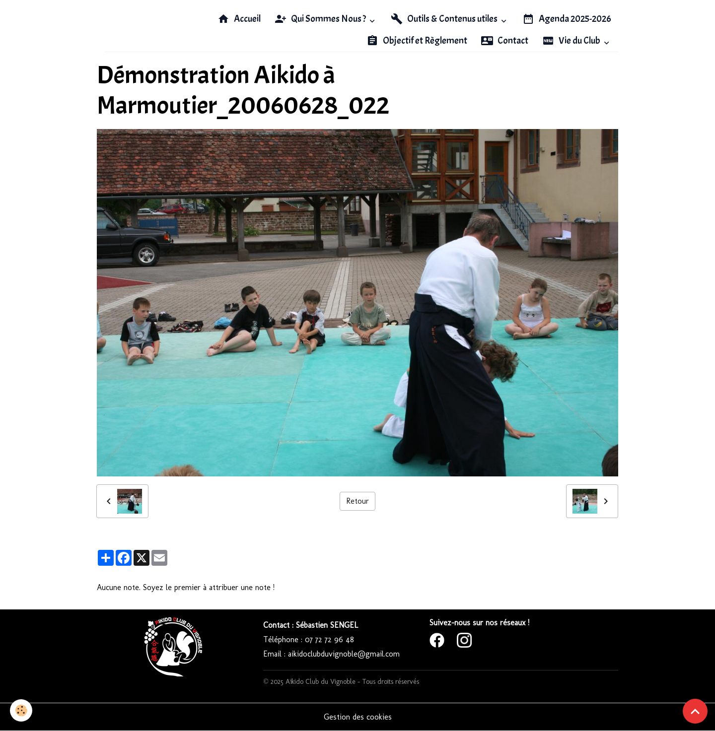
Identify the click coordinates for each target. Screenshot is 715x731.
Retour (357, 501)
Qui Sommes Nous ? (321, 19)
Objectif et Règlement (416, 41)
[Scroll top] (695, 711)
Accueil (239, 19)
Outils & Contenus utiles (445, 19)
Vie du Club (572, 41)
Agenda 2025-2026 (566, 19)
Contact (504, 41)
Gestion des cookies (358, 717)
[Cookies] (21, 710)
